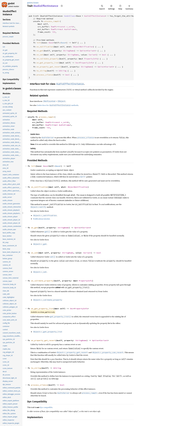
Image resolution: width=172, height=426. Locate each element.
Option (83, 51)
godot (11, 3)
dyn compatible (46, 407)
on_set (40, 55)
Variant (91, 51)
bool (104, 55)
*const (62, 26)
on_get (40, 51)
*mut (61, 29)
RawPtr (54, 26)
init (39, 43)
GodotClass (69, 16)
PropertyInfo (91, 59)
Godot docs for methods (57, 105)
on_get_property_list (48, 63)
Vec (77, 63)
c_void (69, 26)
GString (62, 71)
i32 (53, 32)
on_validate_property (48, 59)
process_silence (45, 75)
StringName (68, 51)
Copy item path (62, 6)
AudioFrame (69, 29)
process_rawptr (52, 21)
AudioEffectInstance (94, 16)
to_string (41, 71)
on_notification (45, 47)
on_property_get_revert (49, 67)
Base (51, 43)
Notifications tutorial (41, 219)
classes (36, 3)
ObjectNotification (83, 47)
